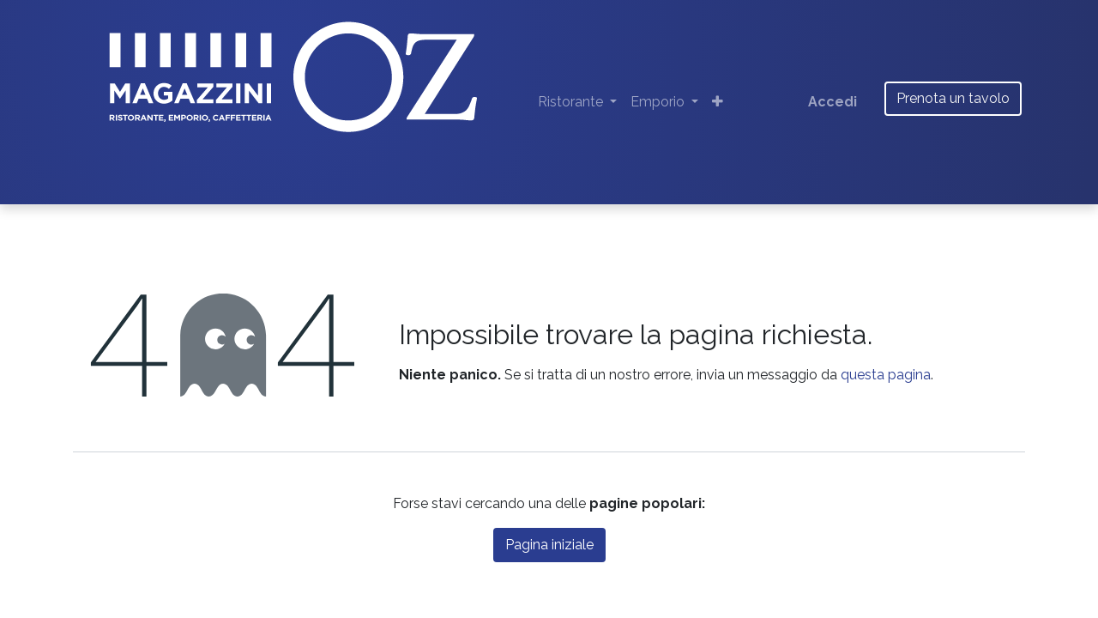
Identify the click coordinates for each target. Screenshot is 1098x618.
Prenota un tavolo (953, 98)
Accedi (832, 102)
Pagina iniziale (549, 544)
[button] (717, 102)
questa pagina (886, 375)
